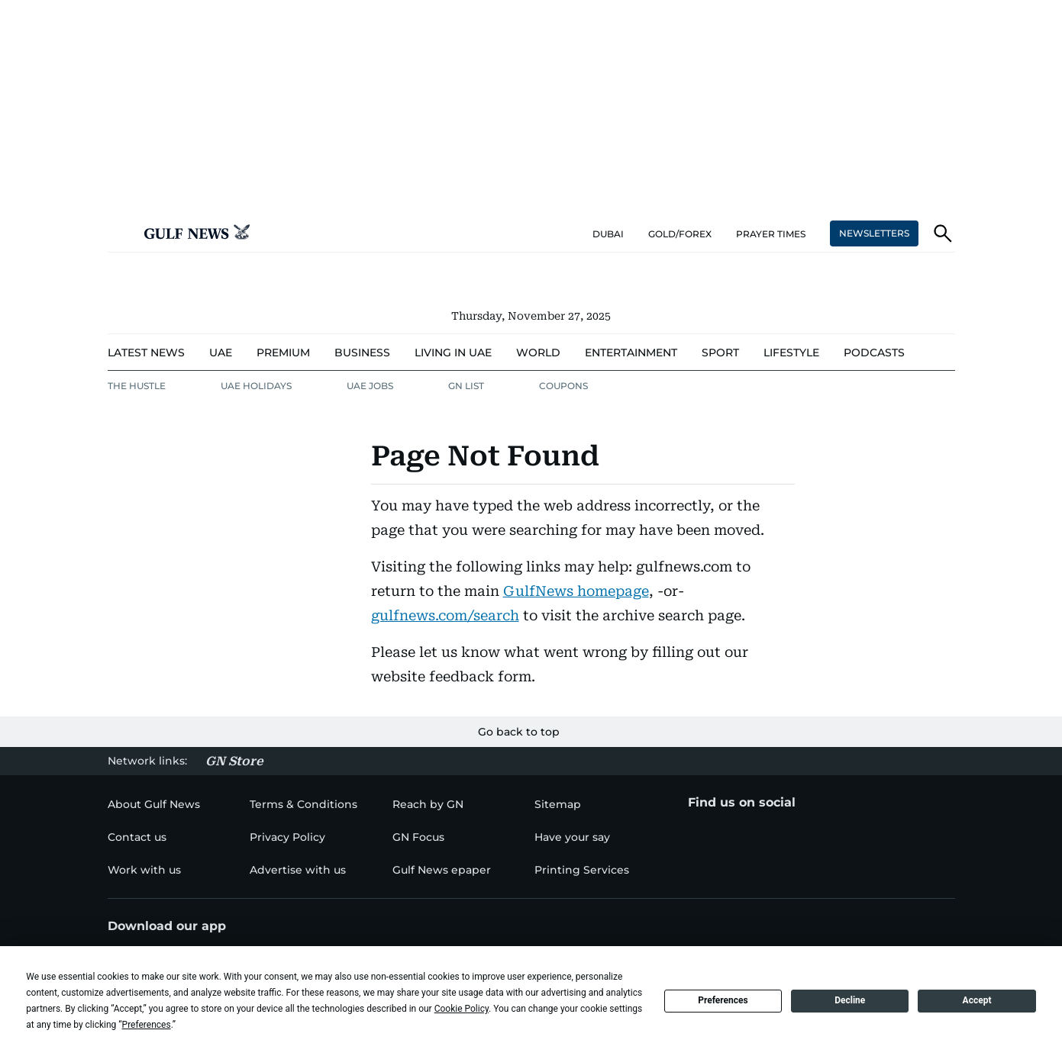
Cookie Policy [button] (461, 1008)
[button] (120, 233)
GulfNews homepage (576, 591)
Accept (977, 1000)
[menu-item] (146, 353)
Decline (849, 1000)
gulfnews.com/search (445, 615)
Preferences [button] (146, 1024)
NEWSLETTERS (874, 233)
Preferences (723, 1000)
